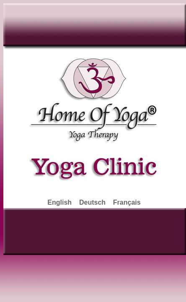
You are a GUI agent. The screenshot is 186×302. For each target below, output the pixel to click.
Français (127, 202)
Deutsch (92, 202)
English (59, 202)
